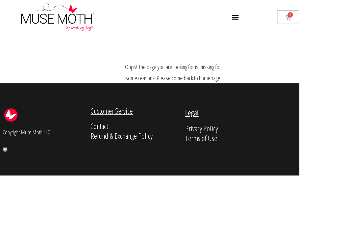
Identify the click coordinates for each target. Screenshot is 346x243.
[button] (235, 17)
